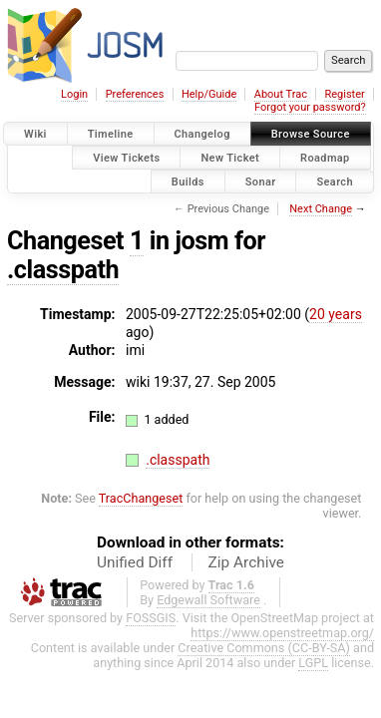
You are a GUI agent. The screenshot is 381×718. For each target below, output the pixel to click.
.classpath (63, 269)
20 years (335, 314)
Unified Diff (135, 562)
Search (334, 181)
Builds (188, 181)
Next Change (320, 208)
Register (344, 94)
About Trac (280, 94)
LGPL (313, 662)
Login (74, 94)
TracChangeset (141, 498)
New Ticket (229, 157)
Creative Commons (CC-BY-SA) (264, 647)
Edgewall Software (208, 599)
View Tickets (126, 157)
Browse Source (310, 134)
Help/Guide (209, 94)
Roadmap (325, 157)
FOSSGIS (151, 617)
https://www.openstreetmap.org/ (282, 632)
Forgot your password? (310, 107)
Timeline (111, 134)
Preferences (135, 94)
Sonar (260, 181)
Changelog (202, 134)
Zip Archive (246, 562)
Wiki (35, 134)
